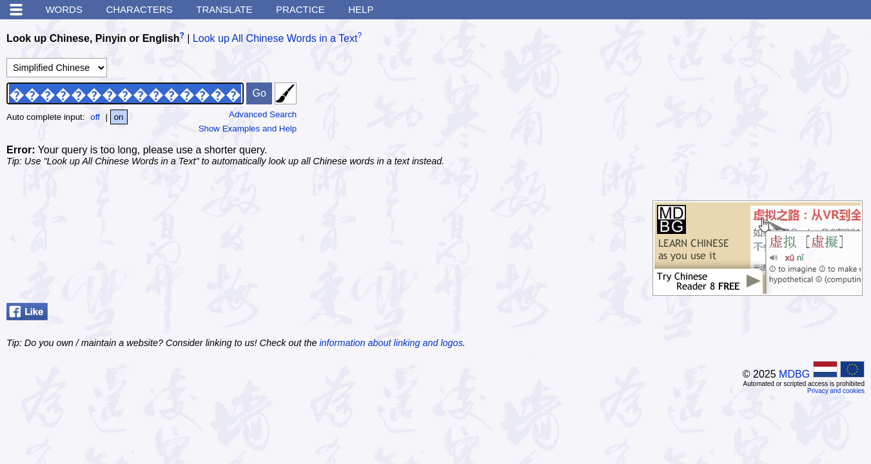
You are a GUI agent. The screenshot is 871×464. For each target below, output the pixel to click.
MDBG (794, 374)
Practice (300, 9)
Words (64, 9)
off (95, 117)
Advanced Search (263, 114)
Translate (224, 9)
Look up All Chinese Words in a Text (275, 38)
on (119, 117)
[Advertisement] (768, 106)
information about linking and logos (390, 343)
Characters (139, 9)
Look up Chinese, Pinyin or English (92, 38)
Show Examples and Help (248, 128)
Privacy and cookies (836, 390)
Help (360, 9)
